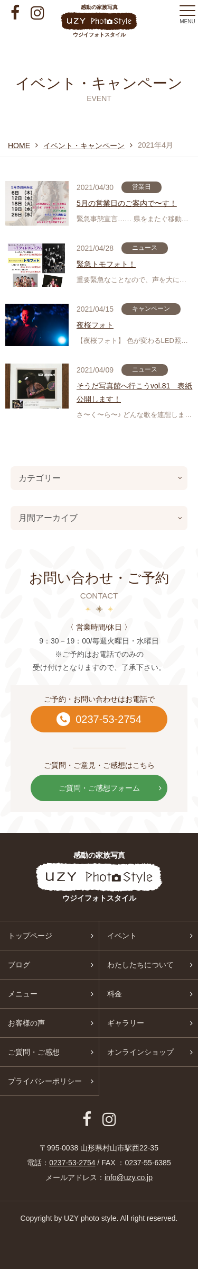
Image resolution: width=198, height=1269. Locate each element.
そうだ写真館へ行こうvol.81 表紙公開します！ (134, 392)
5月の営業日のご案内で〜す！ (127, 203)
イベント (122, 935)
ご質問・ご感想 (34, 1052)
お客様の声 (26, 1023)
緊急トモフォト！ (106, 264)
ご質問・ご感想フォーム (110, 788)
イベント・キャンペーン (84, 145)
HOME (19, 145)
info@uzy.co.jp (129, 1177)
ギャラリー (125, 1023)
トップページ (30, 935)
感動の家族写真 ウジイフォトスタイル (99, 21)
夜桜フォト (95, 325)
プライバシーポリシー (45, 1081)
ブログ (19, 964)
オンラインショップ (140, 1052)
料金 (114, 994)
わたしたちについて (140, 964)
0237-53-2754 (99, 719)
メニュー (22, 994)
